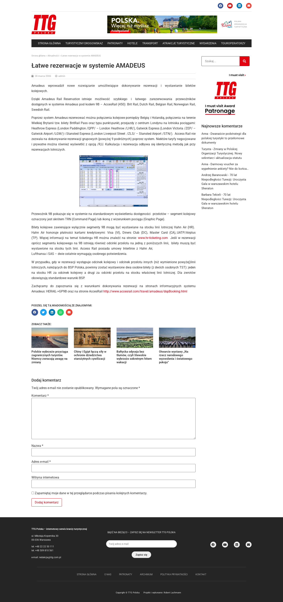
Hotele (132, 43)
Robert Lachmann (172, 592)
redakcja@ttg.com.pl (50, 557)
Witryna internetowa (45, 477)
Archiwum (146, 574)
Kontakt (201, 574)
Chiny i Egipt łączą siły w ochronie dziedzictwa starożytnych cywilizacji (90, 355)
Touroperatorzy (233, 43)
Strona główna (49, 43)
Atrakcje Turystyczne (179, 43)
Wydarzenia (207, 43)
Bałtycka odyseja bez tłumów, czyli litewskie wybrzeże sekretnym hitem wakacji (134, 357)
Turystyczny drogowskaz (84, 43)
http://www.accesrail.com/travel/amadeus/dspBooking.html (145, 291)
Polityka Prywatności (174, 574)
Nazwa (37, 445)
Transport (150, 43)
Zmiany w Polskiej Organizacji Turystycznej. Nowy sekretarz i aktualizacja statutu (221, 153)
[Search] (244, 61)
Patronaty (115, 43)
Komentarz (40, 395)
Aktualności (53, 55)
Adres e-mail (41, 461)
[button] (34, 312)
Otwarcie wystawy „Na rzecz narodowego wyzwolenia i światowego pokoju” (175, 357)
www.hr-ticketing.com (153, 238)
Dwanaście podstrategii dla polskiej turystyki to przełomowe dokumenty (223, 138)
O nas (107, 574)
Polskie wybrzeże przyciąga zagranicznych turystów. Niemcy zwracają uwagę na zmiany (49, 357)
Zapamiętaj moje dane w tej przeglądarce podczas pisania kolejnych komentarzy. (91, 493)
